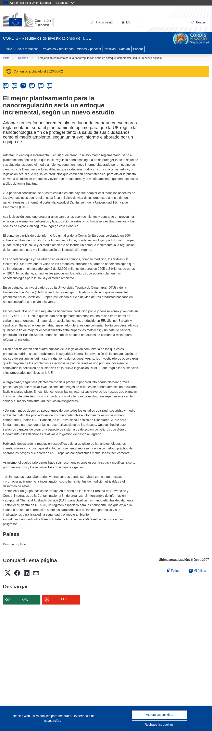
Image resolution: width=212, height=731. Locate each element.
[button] (125, 22)
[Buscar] (198, 22)
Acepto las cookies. (159, 714)
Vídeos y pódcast (89, 49)
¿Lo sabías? (64, 2)
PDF (64, 599)
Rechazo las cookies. (159, 724)
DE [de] (5, 85)
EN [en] (14, 85)
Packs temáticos (26, 49)
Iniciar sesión (102, 22)
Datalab (124, 49)
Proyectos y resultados (58, 49)
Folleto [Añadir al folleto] (173, 570)
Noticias (110, 49)
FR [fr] (31, 85)
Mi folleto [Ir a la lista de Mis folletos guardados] (197, 571)
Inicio (8, 49)
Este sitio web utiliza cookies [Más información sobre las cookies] (30, 716)
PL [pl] (49, 85)
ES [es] (23, 85)
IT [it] (41, 85)
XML (25, 599)
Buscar (138, 49)
